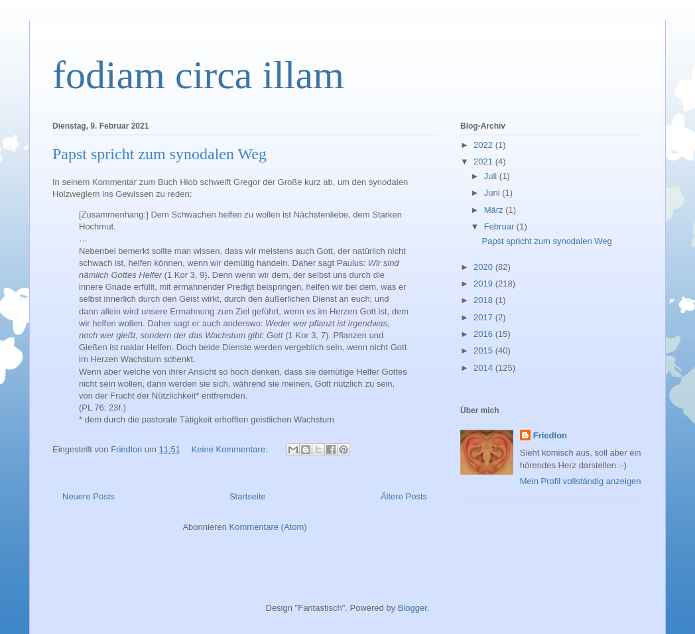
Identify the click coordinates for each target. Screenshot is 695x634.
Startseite (247, 496)
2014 (484, 368)
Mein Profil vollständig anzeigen (580, 481)
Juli (491, 176)
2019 (484, 283)
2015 (484, 350)
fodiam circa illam (198, 75)
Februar (500, 226)
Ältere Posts (404, 496)
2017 (484, 317)
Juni (493, 193)
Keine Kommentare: (231, 449)
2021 (484, 161)
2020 (484, 267)
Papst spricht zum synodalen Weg (159, 153)
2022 (484, 145)
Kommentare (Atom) (268, 527)
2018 (484, 300)
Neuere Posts (88, 496)
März (495, 210)
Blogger (412, 608)
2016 (484, 334)
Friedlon (550, 435)
